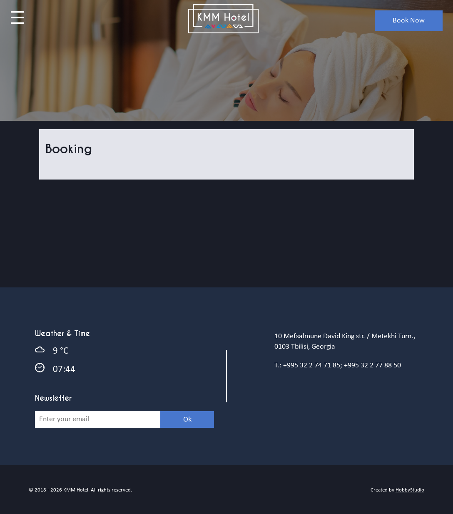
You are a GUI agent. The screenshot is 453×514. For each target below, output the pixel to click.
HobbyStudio (410, 490)
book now (409, 21)
